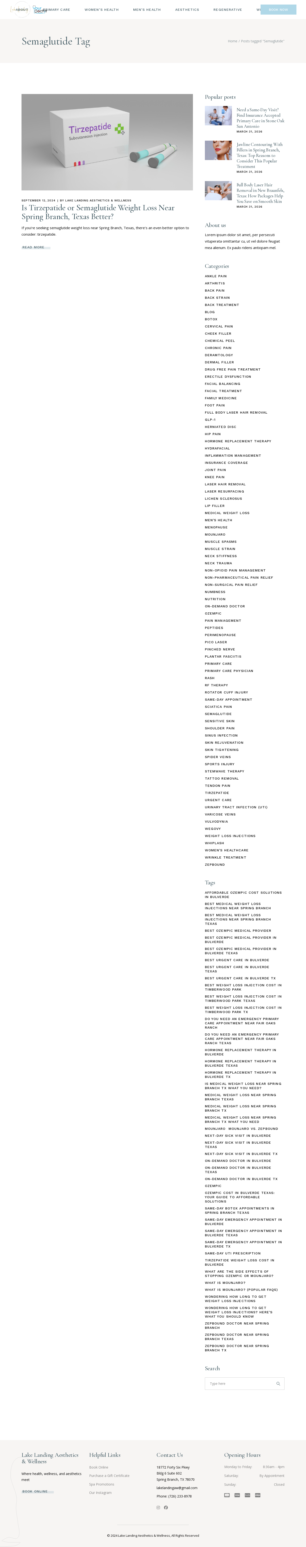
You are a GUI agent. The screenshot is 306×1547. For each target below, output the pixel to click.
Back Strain (217, 297)
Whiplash (214, 843)
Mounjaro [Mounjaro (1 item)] (215, 1129)
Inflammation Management (233, 455)
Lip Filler (215, 506)
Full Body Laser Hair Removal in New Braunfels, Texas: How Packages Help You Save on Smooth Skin (260, 193)
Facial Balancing (223, 384)
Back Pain (215, 290)
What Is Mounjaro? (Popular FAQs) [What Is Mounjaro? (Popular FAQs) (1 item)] (241, 1290)
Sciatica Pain (218, 707)
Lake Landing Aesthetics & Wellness (98, 200)
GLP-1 (210, 419)
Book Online (98, 1467)
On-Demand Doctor (225, 606)
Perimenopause (220, 635)
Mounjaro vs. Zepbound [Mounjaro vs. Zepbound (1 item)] (254, 1129)
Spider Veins (218, 757)
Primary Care (218, 663)
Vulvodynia (216, 821)
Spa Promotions (101, 1484)
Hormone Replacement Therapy (238, 441)
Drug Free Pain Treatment (233, 369)
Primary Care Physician (229, 671)
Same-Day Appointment (228, 699)
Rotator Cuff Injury (226, 692)
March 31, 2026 (249, 131)
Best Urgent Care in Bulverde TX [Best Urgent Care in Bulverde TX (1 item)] (240, 978)
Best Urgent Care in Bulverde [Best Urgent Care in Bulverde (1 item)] (237, 960)
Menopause (216, 527)
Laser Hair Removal (225, 484)
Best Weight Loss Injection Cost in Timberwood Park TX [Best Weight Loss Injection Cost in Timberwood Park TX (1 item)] (243, 1010)
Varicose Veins (220, 814)
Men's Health (218, 520)
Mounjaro (215, 534)
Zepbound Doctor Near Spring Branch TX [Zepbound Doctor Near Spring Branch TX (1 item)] (237, 1348)
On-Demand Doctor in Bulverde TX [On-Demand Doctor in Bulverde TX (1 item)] (241, 1179)
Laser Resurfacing (224, 491)
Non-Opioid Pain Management (235, 570)
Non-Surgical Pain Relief (231, 585)
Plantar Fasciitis (223, 656)
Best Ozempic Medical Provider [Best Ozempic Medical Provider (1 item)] (238, 930)
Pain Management (223, 620)
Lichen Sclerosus (223, 498)
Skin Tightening (222, 750)
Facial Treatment (223, 391)
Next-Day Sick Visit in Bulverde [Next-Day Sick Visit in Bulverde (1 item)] (238, 1135)
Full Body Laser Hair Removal (236, 412)
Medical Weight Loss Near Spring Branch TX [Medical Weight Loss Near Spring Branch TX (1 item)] (241, 1108)
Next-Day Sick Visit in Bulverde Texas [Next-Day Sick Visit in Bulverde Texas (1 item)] (238, 1145)
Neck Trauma (218, 563)
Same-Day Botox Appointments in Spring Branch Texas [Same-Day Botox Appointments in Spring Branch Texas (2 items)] (240, 1210)
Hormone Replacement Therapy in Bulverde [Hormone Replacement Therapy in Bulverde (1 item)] (241, 1052)
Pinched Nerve (220, 649)
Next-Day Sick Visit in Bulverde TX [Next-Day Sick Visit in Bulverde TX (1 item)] (241, 1154)
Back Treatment (222, 305)
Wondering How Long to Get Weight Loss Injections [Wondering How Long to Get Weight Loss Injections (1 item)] (236, 1299)
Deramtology (219, 355)
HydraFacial (217, 448)
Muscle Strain (220, 549)
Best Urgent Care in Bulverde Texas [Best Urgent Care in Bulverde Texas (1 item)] (237, 969)
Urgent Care (218, 800)
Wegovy (213, 829)
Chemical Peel (220, 341)
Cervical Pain (219, 326)
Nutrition (215, 599)
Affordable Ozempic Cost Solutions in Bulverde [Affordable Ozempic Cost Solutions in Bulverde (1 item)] (243, 895)
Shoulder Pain (220, 728)
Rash (210, 678)
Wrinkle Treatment (225, 857)
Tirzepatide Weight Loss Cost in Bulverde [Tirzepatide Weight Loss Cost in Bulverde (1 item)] (240, 1262)
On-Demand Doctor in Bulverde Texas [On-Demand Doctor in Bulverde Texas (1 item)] (238, 1170)
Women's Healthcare (227, 850)
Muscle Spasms (221, 541)
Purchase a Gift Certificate (109, 1475)
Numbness (215, 592)
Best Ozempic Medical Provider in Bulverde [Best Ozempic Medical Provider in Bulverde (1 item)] (241, 940)
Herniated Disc (221, 427)
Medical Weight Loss (227, 513)
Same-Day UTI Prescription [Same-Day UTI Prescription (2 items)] (233, 1253)
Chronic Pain (218, 348)
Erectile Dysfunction (228, 376)
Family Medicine (221, 398)
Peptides (214, 628)
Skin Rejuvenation (224, 742)
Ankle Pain (216, 276)
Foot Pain (215, 405)
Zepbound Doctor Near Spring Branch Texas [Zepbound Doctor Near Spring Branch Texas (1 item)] (237, 1337)
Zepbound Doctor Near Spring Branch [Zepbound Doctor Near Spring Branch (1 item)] (237, 1325)
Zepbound (215, 864)
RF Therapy (216, 685)
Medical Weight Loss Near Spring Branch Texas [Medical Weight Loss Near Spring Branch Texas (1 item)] (241, 1097)
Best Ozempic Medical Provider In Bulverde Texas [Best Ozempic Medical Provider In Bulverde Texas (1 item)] (241, 951)
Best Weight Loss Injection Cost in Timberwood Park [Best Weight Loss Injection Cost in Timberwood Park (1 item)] (243, 987)
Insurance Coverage (226, 463)
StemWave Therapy (225, 771)
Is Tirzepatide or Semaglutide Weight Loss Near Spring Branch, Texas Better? (98, 212)
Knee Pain (215, 477)
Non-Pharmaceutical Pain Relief (239, 577)
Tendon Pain (217, 785)
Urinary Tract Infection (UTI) (236, 807)
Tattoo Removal (222, 778)
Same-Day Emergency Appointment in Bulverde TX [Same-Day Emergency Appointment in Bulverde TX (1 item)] (243, 1244)
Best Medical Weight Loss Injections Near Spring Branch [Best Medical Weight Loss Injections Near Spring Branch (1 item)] (238, 906)
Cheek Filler (218, 333)
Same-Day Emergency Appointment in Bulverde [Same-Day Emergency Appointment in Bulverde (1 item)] (243, 1222)
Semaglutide (218, 714)
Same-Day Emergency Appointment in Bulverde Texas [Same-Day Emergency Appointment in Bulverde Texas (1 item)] (243, 1233)
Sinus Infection (221, 735)
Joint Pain (215, 470)
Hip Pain (213, 434)
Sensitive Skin (220, 721)
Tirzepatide (217, 793)
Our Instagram (100, 1492)
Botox (211, 319)
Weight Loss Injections (230, 836)
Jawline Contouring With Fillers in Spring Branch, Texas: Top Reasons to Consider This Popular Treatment (260, 155)
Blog (210, 312)
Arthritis (215, 283)
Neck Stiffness (221, 556)
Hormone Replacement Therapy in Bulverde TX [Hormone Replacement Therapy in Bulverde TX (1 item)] (241, 1074)
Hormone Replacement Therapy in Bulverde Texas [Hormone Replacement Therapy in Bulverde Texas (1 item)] (241, 1063)
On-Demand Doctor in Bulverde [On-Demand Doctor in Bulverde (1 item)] (238, 1161)
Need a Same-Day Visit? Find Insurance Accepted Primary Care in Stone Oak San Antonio (260, 118)
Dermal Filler (219, 362)
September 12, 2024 (38, 200)
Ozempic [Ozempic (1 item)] (213, 1186)
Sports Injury (220, 764)
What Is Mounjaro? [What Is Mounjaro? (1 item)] (225, 1283)
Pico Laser (216, 642)
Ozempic (213, 613)
